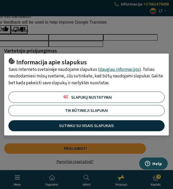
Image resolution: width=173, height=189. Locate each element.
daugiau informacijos (119, 69)
